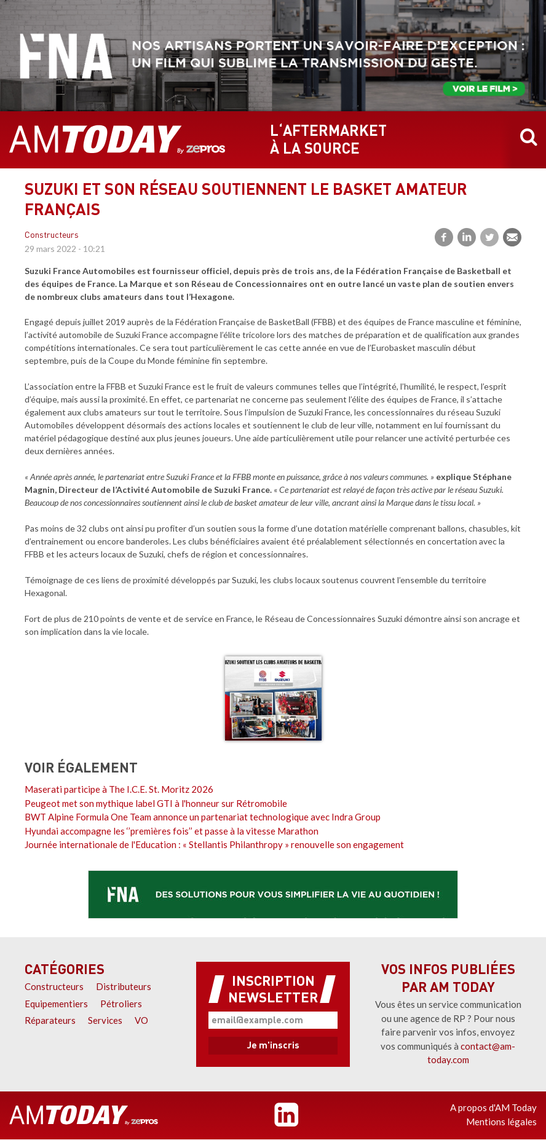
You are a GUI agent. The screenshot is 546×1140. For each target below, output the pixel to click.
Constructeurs (52, 236)
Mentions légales (501, 1121)
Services (105, 1020)
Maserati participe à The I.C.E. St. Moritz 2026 (119, 789)
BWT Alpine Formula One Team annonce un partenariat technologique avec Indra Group (203, 816)
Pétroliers (121, 1003)
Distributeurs (123, 986)
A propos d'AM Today (493, 1107)
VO (141, 1020)
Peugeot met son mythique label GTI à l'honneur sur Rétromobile (156, 803)
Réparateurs (50, 1020)
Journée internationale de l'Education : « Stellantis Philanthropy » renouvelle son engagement (214, 844)
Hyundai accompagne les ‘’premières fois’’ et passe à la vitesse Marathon (171, 830)
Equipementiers (56, 1003)
